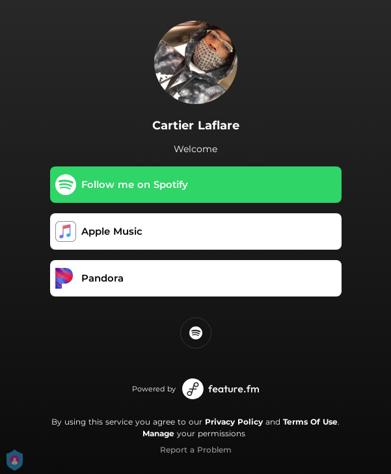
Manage (158, 433)
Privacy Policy (234, 422)
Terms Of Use (310, 422)
